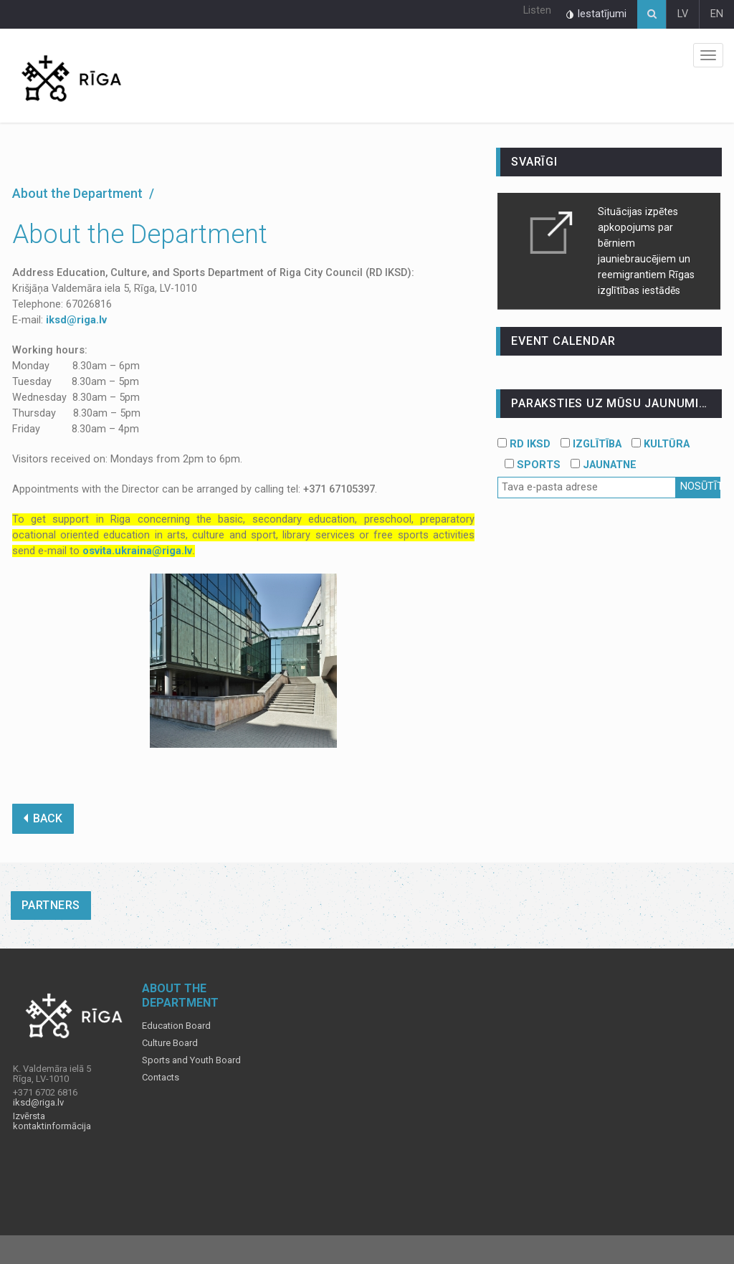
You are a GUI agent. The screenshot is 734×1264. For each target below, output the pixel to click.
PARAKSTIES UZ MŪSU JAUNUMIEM (613, 403)
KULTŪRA (660, 444)
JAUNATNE (604, 465)
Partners (51, 905)
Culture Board (170, 1043)
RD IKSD (523, 444)
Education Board (176, 1026)
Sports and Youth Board (191, 1060)
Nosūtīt (700, 486)
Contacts (160, 1078)
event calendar (563, 341)
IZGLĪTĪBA (591, 444)
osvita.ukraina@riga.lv (137, 551)
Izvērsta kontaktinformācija (52, 1121)
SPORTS (533, 465)
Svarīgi (534, 161)
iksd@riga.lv (76, 320)
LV (682, 14)
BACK (43, 818)
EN (716, 14)
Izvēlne (708, 55)
